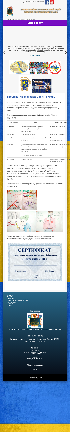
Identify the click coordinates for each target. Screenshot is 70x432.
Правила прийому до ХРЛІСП (17, 300)
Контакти (10, 304)
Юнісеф (9, 306)
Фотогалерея (12, 302)
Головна (10, 295)
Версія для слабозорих (35, 1)
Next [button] (66, 52)
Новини (9, 297)
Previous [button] (4, 52)
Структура (10, 299)
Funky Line (38, 378)
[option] (35, 51)
